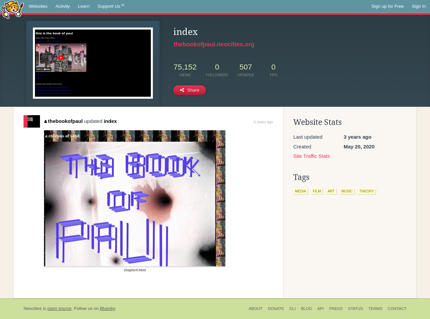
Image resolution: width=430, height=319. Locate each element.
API (320, 308)
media (300, 191)
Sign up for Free (387, 6)
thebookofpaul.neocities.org (213, 44)
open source (59, 308)
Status (355, 308)
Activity (62, 6)
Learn (84, 6)
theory (366, 191)
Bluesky (107, 308)
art (331, 191)
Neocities (33, 308)
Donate (276, 308)
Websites (38, 6)
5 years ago (263, 122)
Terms (375, 308)
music (347, 191)
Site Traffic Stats (311, 156)
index (110, 121)
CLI (293, 308)
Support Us (111, 6)
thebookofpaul (63, 121)
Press (336, 308)
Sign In (419, 6)
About (256, 308)
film (317, 191)
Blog (306, 308)
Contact (397, 308)
